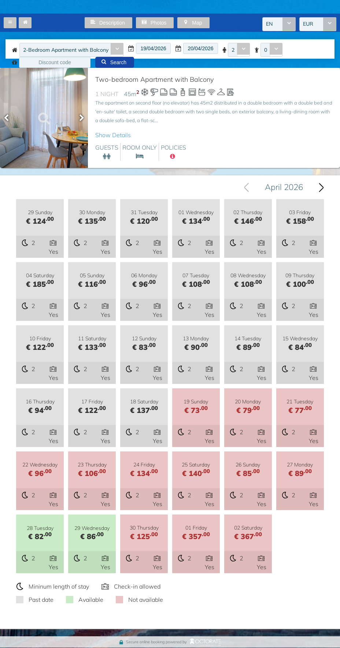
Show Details (113, 135)
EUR (308, 24)
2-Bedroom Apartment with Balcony (65, 50)
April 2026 (284, 187)
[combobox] (279, 24)
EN (269, 24)
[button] (10, 22)
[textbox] (153, 48)
